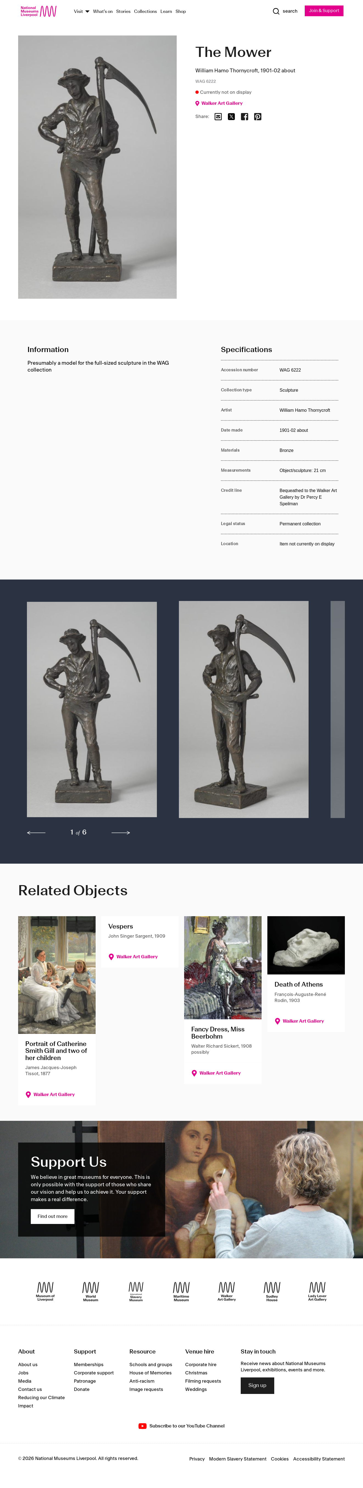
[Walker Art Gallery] (227, 1292)
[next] (121, 833)
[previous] (36, 833)
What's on (103, 12)
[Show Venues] (87, 12)
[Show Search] (282, 11)
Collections (145, 12)
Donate (82, 1390)
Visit (78, 12)
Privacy (197, 1459)
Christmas (196, 1373)
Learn (166, 12)
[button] (92, 712)
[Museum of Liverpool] (45, 1292)
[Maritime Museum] (181, 1292)
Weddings (196, 1390)
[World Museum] (91, 1292)
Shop (181, 12)
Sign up (257, 1386)
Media (24, 1381)
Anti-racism (141, 1381)
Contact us (30, 1390)
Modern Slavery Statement (238, 1459)
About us (28, 1365)
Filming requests (203, 1381)
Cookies (280, 1459)
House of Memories (150, 1373)
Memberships (89, 1365)
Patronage (85, 1381)
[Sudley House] (272, 1292)
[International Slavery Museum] (136, 1292)
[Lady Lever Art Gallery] (317, 1292)
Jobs (23, 1373)
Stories (123, 12)
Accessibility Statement (319, 1459)
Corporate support (94, 1373)
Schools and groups (150, 1365)
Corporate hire (201, 1365)
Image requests (146, 1390)
